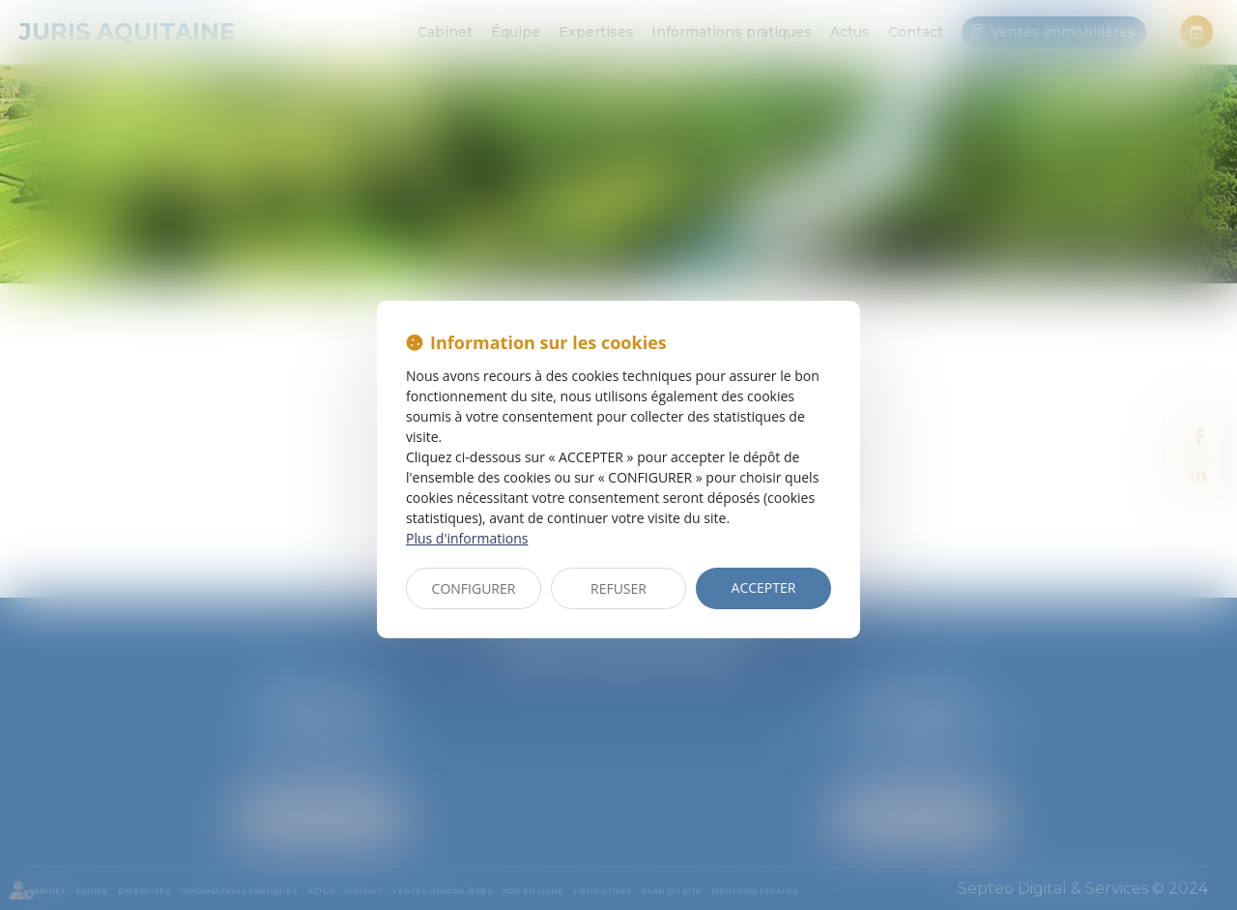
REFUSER (618, 588)
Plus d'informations (467, 538)
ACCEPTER (764, 587)
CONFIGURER (474, 588)
